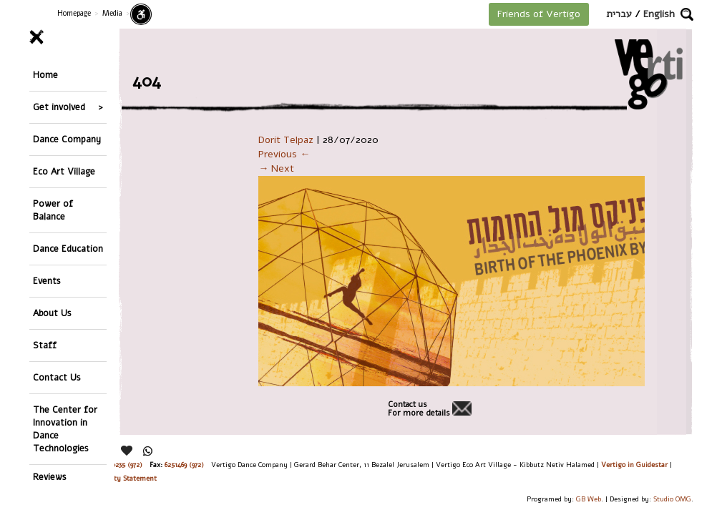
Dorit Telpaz (285, 140)
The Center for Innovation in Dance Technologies (65, 428)
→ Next (276, 168)
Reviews (50, 477)
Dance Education (68, 248)
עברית (619, 14)
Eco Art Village (64, 171)
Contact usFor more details (419, 409)
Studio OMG (672, 499)
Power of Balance (53, 209)
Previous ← (284, 154)
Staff (45, 345)
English (659, 14)
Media (112, 13)
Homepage (74, 13)
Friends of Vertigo (538, 14)
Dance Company (67, 139)
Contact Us (57, 377)
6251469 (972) (184, 464)
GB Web (588, 499)
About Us (52, 313)
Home (45, 75)
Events (47, 281)
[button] (686, 14)
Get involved (59, 107)
